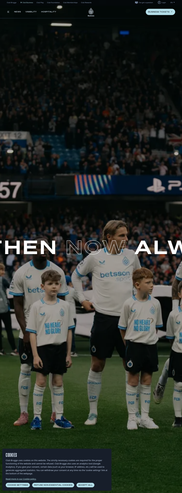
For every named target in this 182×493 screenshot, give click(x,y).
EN (172, 2)
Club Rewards (86, 2)
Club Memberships (70, 2)
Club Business (26, 2)
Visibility (31, 12)
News (17, 12)
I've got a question (144, 2)
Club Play (40, 2)
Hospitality (48, 12)
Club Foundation (53, 2)
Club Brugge (11, 2)
